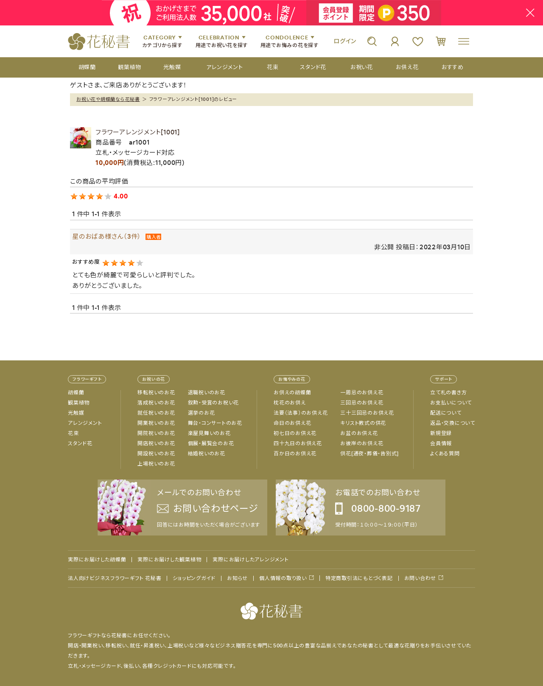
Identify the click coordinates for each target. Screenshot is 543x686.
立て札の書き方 (448, 392)
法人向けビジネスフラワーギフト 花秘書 (114, 578)
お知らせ (237, 578)
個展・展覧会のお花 (211, 443)
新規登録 (441, 433)
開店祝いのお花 (156, 443)
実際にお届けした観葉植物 (169, 559)
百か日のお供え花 (295, 453)
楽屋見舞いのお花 (209, 433)
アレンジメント (85, 423)
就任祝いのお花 (156, 413)
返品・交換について (452, 423)
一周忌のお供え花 (361, 392)
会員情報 (441, 443)
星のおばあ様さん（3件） (106, 236)
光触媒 (76, 413)
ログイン (344, 41)
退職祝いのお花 (206, 392)
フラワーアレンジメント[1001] (137, 132)
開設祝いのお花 (156, 453)
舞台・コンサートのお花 (215, 423)
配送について (446, 413)
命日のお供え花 (292, 423)
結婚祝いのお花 (206, 453)
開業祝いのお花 (156, 423)
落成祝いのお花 (156, 402)
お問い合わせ (420, 578)
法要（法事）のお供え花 (300, 413)
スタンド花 (80, 443)
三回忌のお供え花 (361, 402)
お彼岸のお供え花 (361, 443)
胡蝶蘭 (76, 392)
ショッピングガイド (194, 578)
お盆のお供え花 (359, 433)
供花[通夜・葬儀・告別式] (369, 453)
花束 (73, 433)
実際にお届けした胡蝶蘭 (97, 559)
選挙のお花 (201, 413)
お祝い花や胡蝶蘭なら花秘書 (108, 99)
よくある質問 (445, 453)
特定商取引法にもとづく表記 (359, 578)
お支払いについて (451, 402)
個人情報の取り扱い (283, 578)
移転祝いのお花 (156, 392)
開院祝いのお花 (156, 433)
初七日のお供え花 (295, 433)
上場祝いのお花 (156, 463)
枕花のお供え (290, 402)
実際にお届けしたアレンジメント (250, 559)
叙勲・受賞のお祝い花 (213, 402)
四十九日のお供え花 (298, 443)
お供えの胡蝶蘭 (292, 392)
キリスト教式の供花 (363, 423)
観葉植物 (79, 402)
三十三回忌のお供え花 (367, 413)
